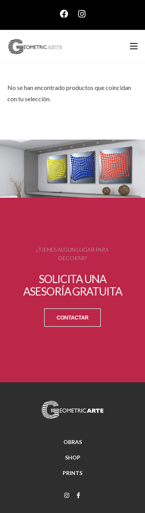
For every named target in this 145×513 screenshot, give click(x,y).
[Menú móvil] (131, 46)
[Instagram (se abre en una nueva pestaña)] (81, 14)
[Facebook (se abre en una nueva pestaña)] (69, 14)
